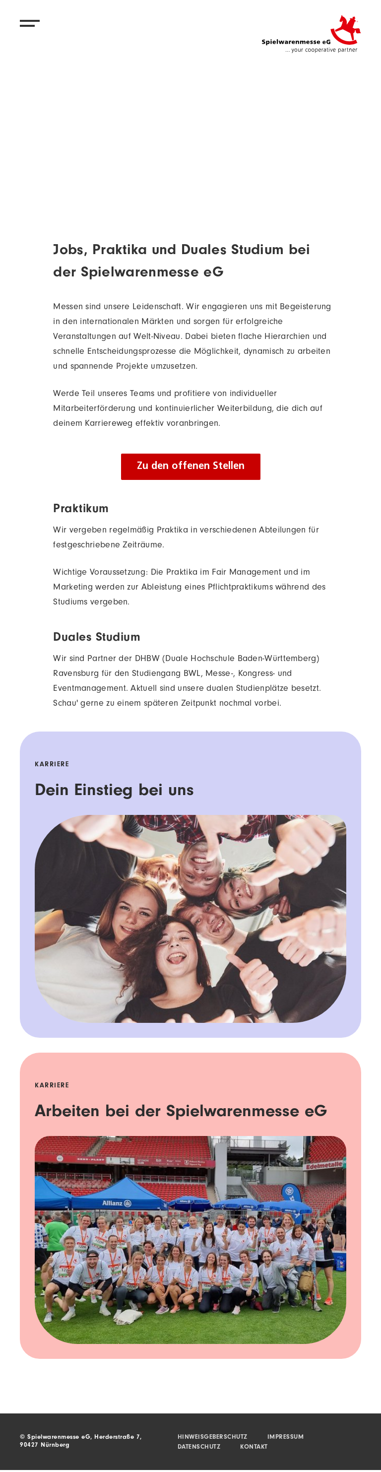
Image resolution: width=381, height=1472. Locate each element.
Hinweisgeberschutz (213, 1437)
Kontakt (254, 1447)
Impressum (285, 1437)
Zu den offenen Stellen (191, 466)
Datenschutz (199, 1447)
